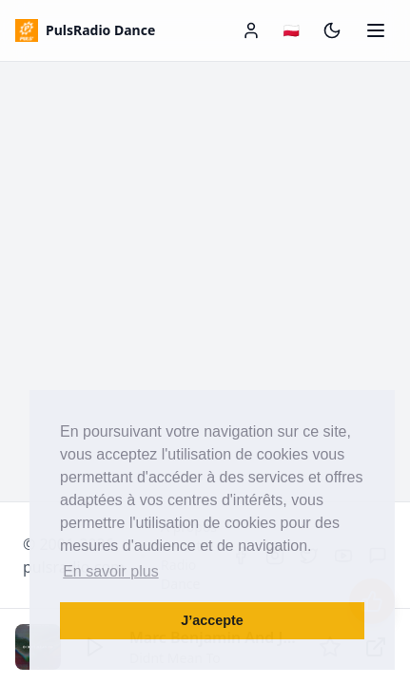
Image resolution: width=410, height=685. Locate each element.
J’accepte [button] (212, 620)
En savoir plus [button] (111, 571)
